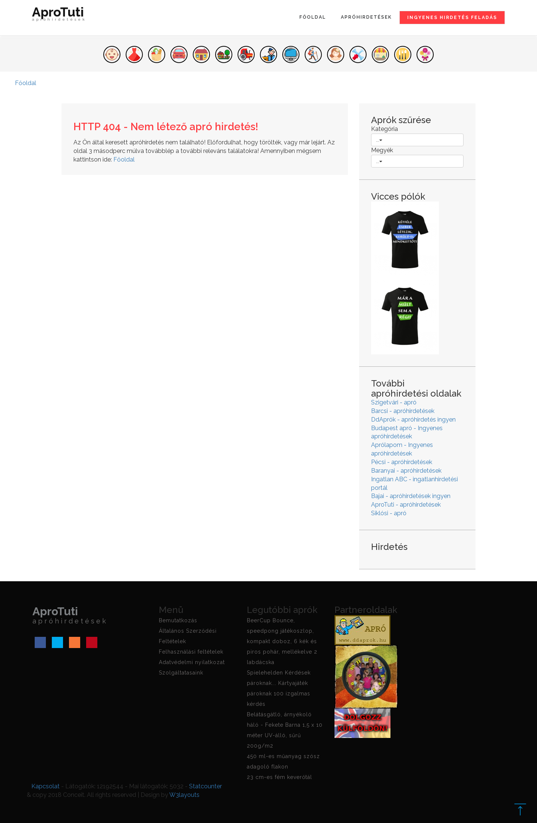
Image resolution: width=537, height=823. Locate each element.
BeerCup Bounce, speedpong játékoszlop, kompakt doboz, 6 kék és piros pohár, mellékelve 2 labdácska (282, 641)
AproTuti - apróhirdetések (406, 504)
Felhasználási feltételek (191, 652)
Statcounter (205, 786)
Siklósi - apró (388, 513)
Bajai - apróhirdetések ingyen (410, 496)
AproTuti (59, 15)
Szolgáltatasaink (181, 673)
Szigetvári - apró (394, 402)
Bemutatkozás (178, 620)
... (379, 140)
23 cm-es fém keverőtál (279, 777)
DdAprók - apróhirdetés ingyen (413, 419)
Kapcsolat (45, 786)
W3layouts (184, 794)
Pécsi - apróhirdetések (401, 462)
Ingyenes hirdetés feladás (452, 17)
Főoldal (312, 17)
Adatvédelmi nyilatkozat (192, 662)
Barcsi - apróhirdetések (402, 410)
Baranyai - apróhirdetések (406, 470)
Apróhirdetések (366, 17)
